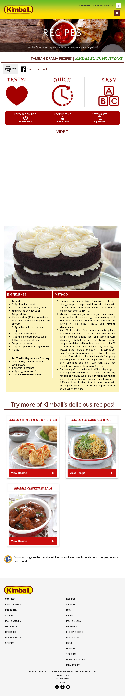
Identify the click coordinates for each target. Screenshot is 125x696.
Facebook (118, 5)
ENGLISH (84, 5)
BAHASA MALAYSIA (103, 5)
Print (10, 69)
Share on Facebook (33, 69)
